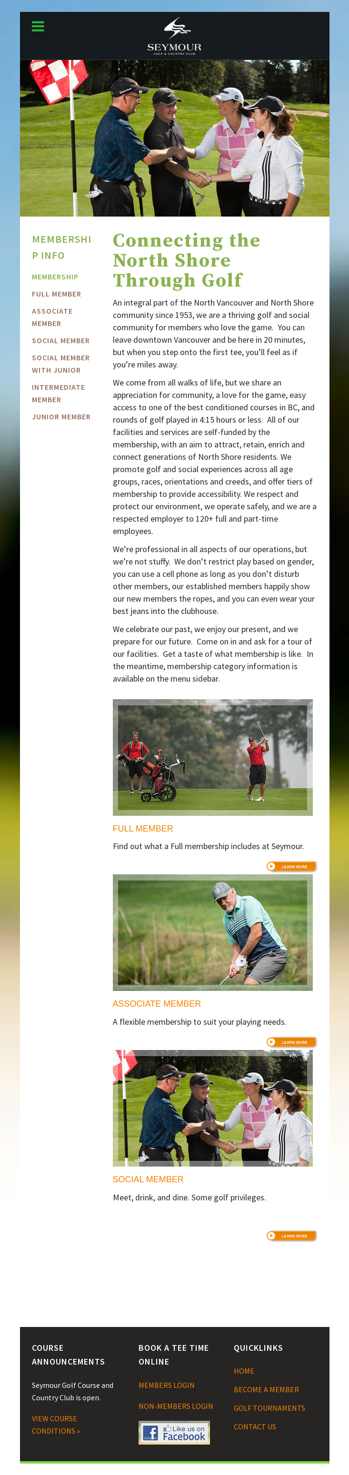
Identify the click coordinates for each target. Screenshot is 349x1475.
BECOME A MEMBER (266, 1389)
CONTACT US (255, 1426)
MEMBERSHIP (55, 276)
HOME (244, 1371)
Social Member (61, 340)
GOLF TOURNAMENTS (269, 1408)
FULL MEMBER (56, 293)
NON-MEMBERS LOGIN (176, 1406)
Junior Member (61, 416)
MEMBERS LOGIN (167, 1385)
